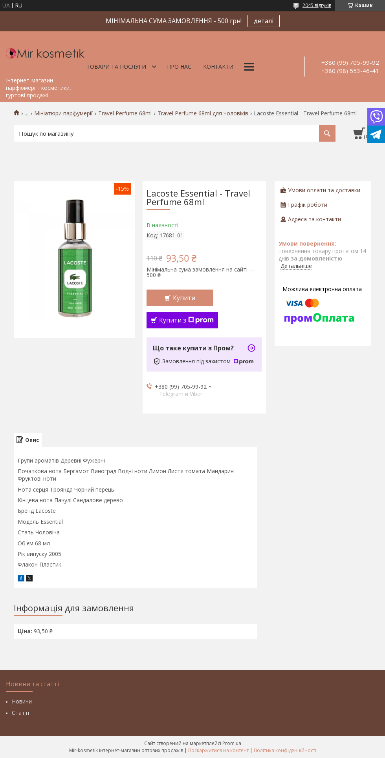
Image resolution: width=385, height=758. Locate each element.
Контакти (218, 66)
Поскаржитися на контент (218, 750)
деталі (263, 20)
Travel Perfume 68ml (125, 113)
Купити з (186, 320)
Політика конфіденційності (285, 750)
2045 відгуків (316, 5)
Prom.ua (231, 743)
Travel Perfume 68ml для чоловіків (203, 113)
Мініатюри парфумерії (63, 113)
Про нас (179, 66)
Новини (22, 701)
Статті (20, 712)
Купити (184, 297)
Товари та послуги (116, 66)
